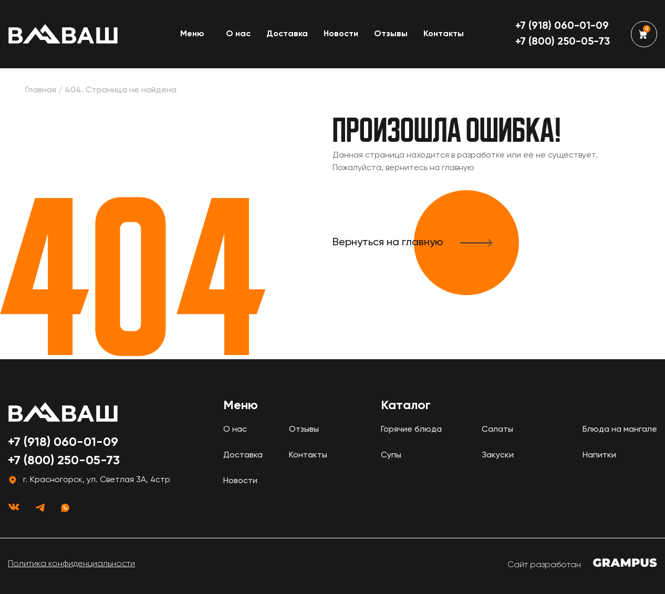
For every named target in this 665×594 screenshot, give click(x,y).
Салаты (497, 429)
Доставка (287, 34)
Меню (192, 34)
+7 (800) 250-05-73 (562, 42)
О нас (238, 34)
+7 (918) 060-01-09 (562, 26)
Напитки (599, 455)
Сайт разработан (582, 563)
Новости (341, 34)
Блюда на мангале (620, 429)
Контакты (443, 34)
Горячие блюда (411, 429)
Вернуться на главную (425, 242)
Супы (391, 455)
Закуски (498, 455)
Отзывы (391, 34)
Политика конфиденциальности (71, 564)
